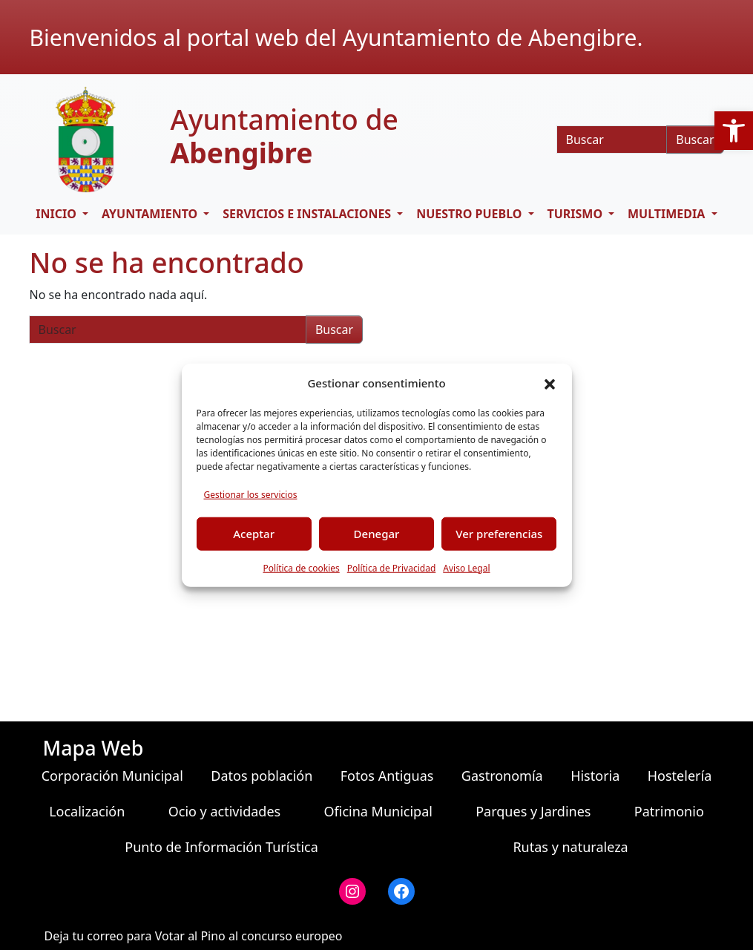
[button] (733, 130)
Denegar (377, 533)
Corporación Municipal (112, 775)
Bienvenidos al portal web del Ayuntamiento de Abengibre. (336, 37)
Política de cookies (301, 567)
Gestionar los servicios (250, 494)
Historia (594, 775)
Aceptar (253, 533)
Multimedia (668, 214)
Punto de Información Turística (221, 847)
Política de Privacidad (391, 567)
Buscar (695, 139)
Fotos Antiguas (387, 775)
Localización (87, 811)
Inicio (57, 214)
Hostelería (679, 775)
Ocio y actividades (224, 811)
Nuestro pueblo (470, 214)
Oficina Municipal (377, 811)
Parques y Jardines (533, 811)
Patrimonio (669, 811)
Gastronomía (502, 775)
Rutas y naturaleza (570, 847)
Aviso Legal (466, 567)
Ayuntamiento (151, 214)
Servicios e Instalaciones (308, 214)
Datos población (261, 775)
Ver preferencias (499, 533)
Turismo (576, 214)
